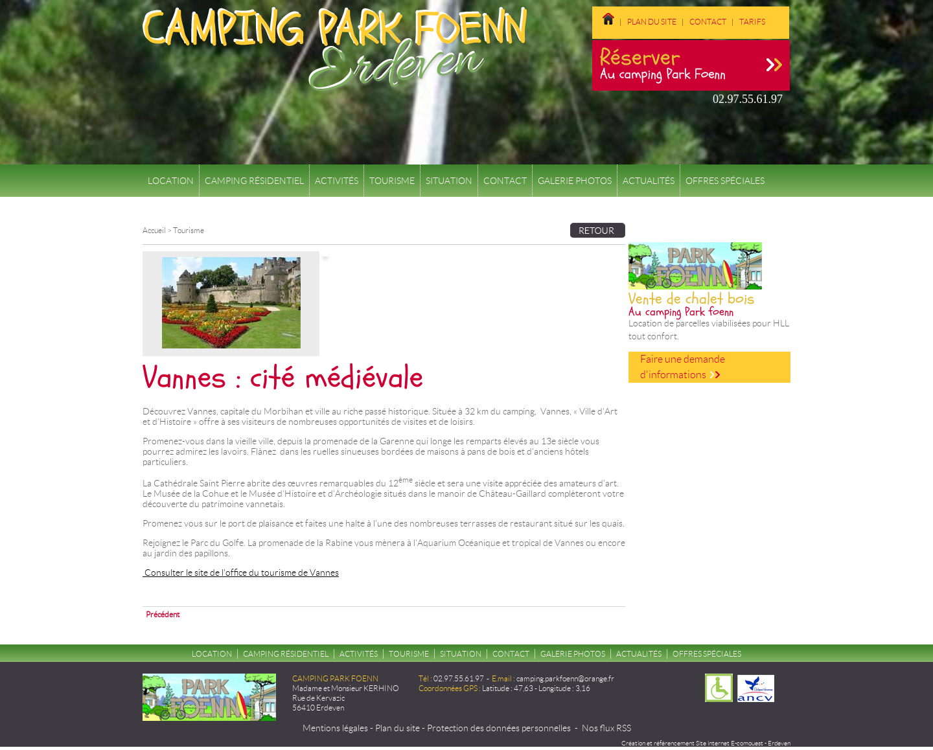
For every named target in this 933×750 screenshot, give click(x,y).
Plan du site (651, 21)
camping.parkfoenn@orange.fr (565, 678)
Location (171, 181)
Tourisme (392, 181)
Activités (336, 181)
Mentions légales (335, 728)
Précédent (162, 614)
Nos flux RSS (606, 728)
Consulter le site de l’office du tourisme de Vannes (241, 572)
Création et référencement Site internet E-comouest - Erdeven (705, 743)
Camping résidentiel (254, 181)
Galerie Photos (575, 181)
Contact (707, 21)
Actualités (648, 181)
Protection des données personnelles (499, 728)
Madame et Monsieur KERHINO (345, 688)
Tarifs (752, 21)
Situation (449, 181)
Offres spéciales (725, 181)
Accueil (154, 230)
